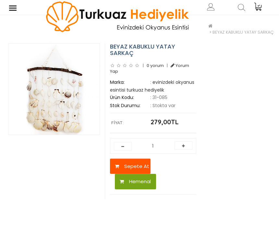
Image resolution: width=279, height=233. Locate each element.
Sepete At (132, 166)
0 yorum (155, 65)
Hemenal (135, 181)
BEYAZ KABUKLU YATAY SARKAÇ (243, 32)
